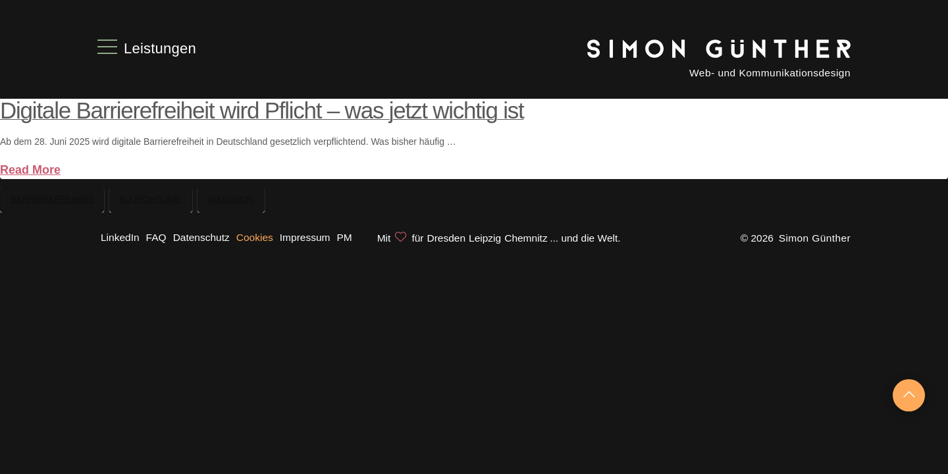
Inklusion (231, 199)
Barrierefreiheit (52, 199)
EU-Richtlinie (151, 199)
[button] (148, 47)
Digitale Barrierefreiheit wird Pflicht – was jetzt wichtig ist (261, 110)
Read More (30, 169)
